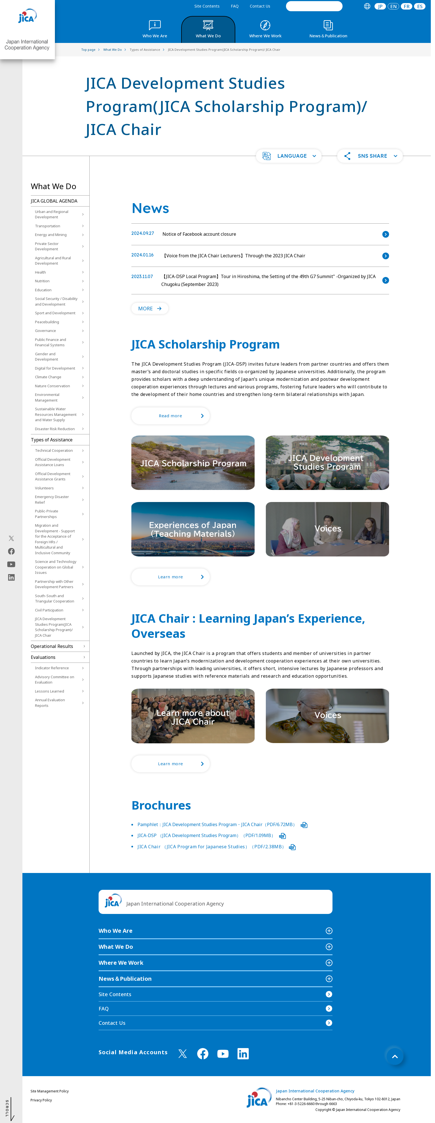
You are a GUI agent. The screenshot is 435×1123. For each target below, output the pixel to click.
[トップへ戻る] (395, 1056)
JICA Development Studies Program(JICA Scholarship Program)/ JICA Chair (54, 627)
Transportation (47, 225)
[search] (314, 6)
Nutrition (42, 280)
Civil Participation (49, 610)
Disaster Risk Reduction (55, 428)
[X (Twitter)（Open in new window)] (11, 538)
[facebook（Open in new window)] (11, 551)
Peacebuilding (47, 321)
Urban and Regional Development (51, 214)
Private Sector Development (47, 246)
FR (407, 6)
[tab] (367, 6)
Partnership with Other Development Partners (54, 584)
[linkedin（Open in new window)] (11, 577)
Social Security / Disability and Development (56, 301)
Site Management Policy (50, 1091)
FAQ (235, 6)
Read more (184, 415)
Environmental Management (47, 397)
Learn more (184, 577)
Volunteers (44, 488)
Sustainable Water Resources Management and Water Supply (55, 414)
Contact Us (260, 6)
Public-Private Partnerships (46, 513)
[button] (289, 156)
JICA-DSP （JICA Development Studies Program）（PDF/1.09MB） (212, 835)
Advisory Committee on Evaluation (54, 679)
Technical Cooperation (54, 450)
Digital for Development (55, 368)
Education (43, 289)
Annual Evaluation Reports (50, 702)
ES (420, 6)
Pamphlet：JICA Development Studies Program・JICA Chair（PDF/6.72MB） (223, 824)
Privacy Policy (41, 1100)
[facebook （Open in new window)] (202, 1053)
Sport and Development (55, 312)
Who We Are (115, 930)
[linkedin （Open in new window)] (243, 1053)
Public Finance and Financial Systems (50, 342)
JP (380, 6)
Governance (45, 330)
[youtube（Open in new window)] (11, 564)
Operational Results (52, 646)
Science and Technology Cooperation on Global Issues (55, 567)
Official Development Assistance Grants (52, 476)
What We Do (116, 946)
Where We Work (121, 962)
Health (40, 272)
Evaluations (43, 657)
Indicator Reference (52, 667)
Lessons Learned (49, 691)
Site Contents (207, 6)
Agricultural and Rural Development (53, 260)
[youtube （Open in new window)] (223, 1054)
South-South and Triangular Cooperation (54, 598)
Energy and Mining (51, 234)
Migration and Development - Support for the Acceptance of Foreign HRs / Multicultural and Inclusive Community (55, 539)
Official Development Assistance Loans (52, 462)
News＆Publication (125, 978)
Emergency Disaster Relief (52, 499)
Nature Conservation (52, 385)
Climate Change (48, 376)
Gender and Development (46, 356)
